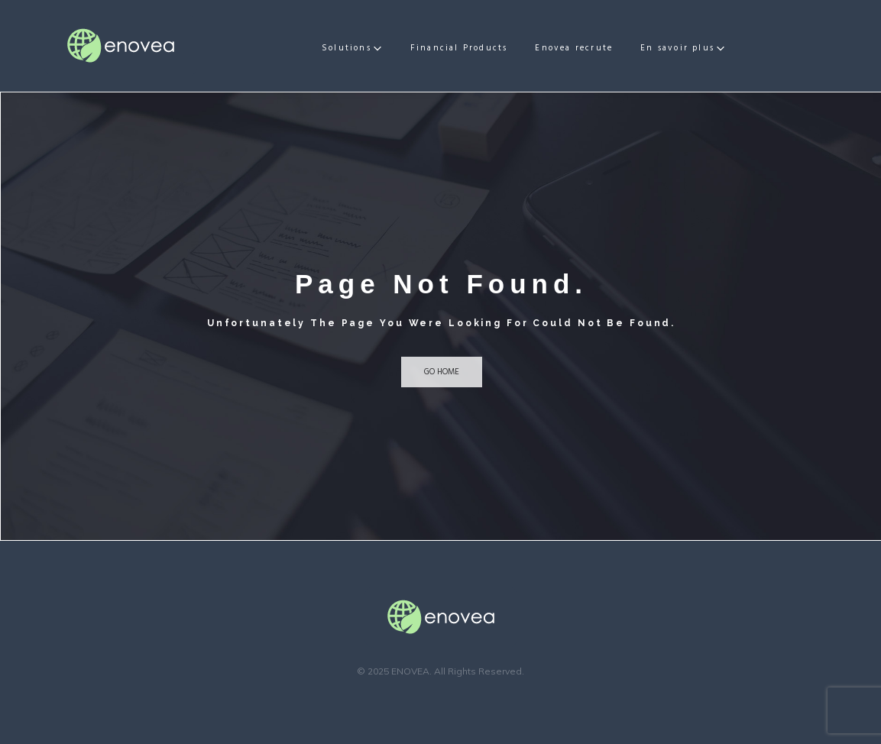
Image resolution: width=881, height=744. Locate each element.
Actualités (688, 48)
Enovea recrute (595, 48)
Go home (441, 372)
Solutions (368, 48)
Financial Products (481, 48)
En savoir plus (779, 48)
